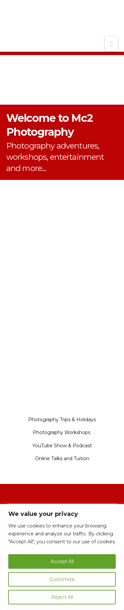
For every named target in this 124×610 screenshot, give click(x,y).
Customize (62, 579)
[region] (62, 557)
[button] (111, 43)
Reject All (62, 597)
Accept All (62, 561)
